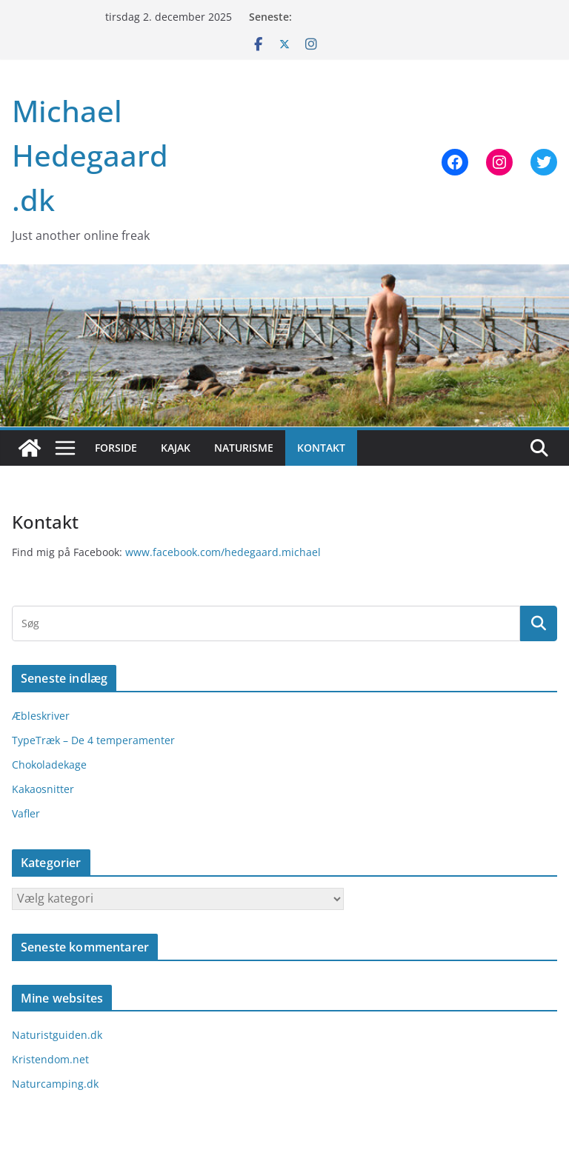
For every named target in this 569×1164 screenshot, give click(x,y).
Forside (116, 448)
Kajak (175, 448)
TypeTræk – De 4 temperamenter (93, 740)
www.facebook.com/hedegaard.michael (223, 552)
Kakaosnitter (43, 789)
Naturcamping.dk (55, 1084)
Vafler (26, 813)
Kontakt (321, 448)
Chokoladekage (49, 764)
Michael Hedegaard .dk (90, 155)
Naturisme (243, 448)
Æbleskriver (41, 716)
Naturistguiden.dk (57, 1035)
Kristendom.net (50, 1059)
